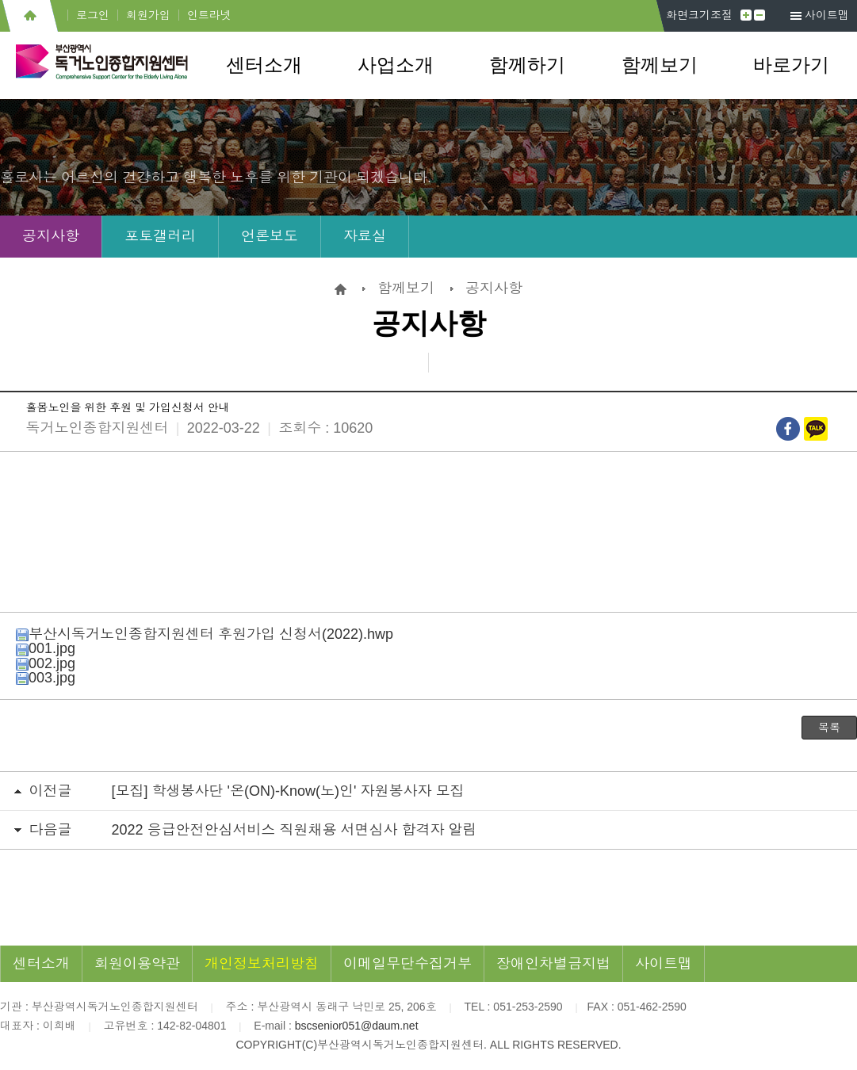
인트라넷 (209, 15)
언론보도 (269, 236)
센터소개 (264, 65)
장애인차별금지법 (553, 964)
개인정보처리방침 (262, 964)
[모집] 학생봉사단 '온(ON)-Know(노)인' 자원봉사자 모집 (288, 791)
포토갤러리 (160, 236)
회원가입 (148, 15)
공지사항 (50, 236)
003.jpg (45, 678)
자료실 (364, 236)
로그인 (92, 15)
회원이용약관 (137, 964)
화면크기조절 (699, 15)
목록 (829, 727)
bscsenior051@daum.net (357, 1025)
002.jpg (45, 663)
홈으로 (29, 16)
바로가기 (791, 65)
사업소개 (396, 65)
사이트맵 (827, 15)
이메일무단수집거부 (407, 964)
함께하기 (527, 65)
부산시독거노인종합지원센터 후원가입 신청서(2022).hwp (204, 634)
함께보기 (660, 65)
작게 (759, 15)
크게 (746, 15)
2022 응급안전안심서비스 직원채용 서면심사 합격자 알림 (294, 830)
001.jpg (45, 648)
